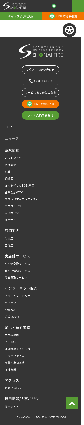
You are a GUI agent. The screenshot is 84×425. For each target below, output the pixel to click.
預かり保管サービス (17, 271)
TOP (8, 126)
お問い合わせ (13, 388)
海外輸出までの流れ (17, 349)
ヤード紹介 (12, 342)
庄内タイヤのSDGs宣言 (20, 185)
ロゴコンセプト (15, 206)
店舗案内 (12, 230)
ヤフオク (10, 303)
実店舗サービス (17, 255)
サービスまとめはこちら (40, 92)
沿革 (7, 172)
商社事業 (10, 369)
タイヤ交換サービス (17, 264)
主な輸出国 (12, 335)
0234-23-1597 (40, 81)
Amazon (10, 310)
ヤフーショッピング (17, 296)
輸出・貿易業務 (17, 327)
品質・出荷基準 (15, 363)
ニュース (12, 138)
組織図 (9, 178)
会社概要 (10, 165)
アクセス (12, 380)
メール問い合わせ (41, 69)
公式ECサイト (13, 317)
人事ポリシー (13, 213)
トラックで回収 (15, 356)
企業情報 (12, 149)
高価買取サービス (16, 277)
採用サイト (12, 220)
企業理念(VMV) (14, 192)
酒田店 (9, 238)
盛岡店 (9, 245)
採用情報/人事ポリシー (24, 398)
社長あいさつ (13, 158)
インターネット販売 (21, 288)
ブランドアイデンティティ (21, 199)
